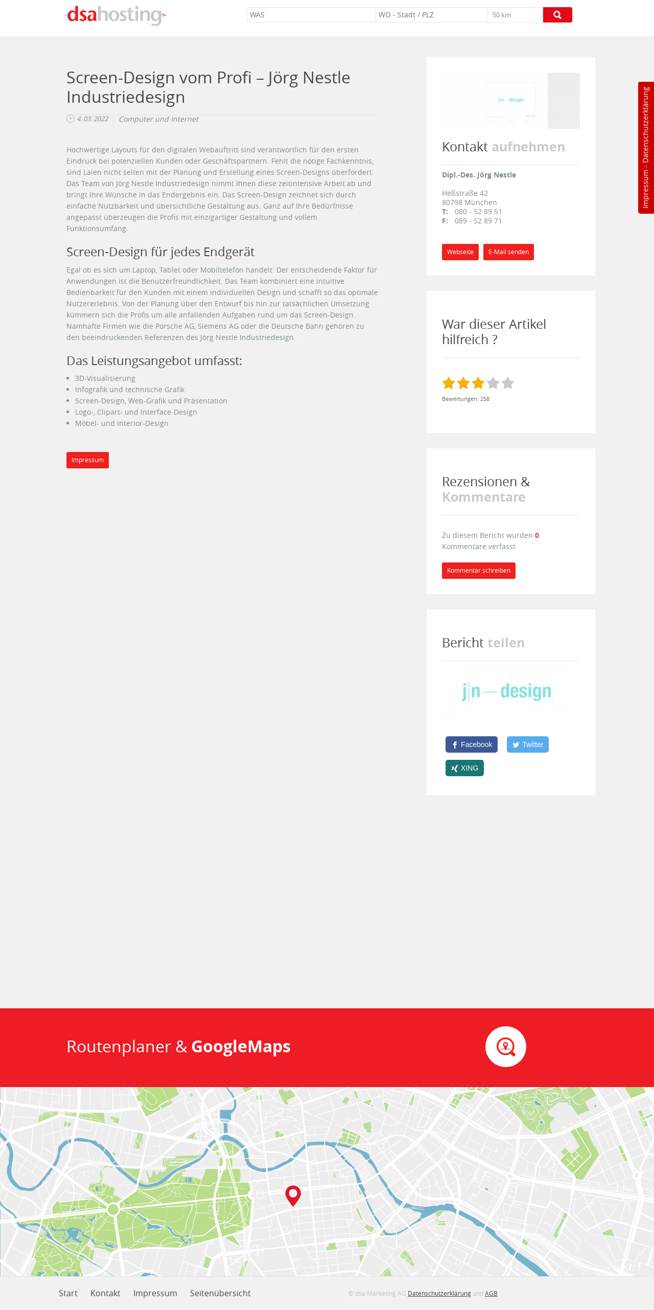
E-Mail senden (508, 252)
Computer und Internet (158, 119)
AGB (491, 1293)
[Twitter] (528, 744)
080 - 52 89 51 (478, 211)
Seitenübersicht (220, 1293)
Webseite (460, 252)
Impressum (645, 189)
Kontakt (105, 1293)
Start (68, 1293)
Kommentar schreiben (478, 570)
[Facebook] (472, 744)
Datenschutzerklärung (645, 125)
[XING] (465, 768)
